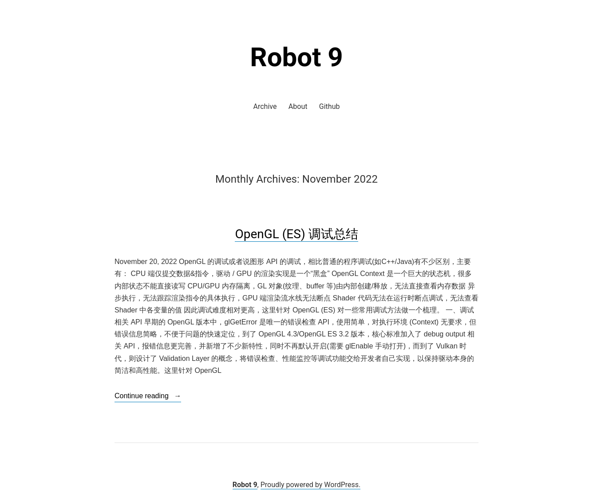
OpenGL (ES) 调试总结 (296, 234)
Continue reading (148, 396)
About (298, 106)
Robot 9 (296, 57)
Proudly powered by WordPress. (311, 484)
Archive (265, 106)
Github (329, 106)
